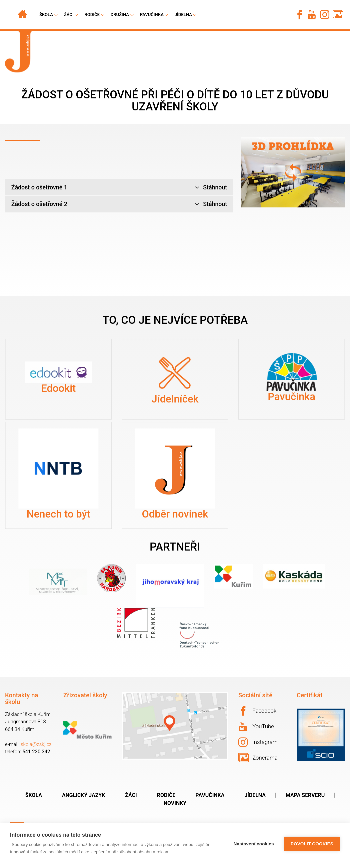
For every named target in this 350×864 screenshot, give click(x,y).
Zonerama (258, 757)
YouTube (256, 726)
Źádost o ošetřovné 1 (119, 187)
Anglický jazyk (83, 795)
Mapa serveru (305, 795)
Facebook (257, 711)
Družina (120, 14)
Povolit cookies (312, 843)
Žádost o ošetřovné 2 (119, 204)
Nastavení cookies (254, 843)
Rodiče (92, 14)
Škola (33, 795)
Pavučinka (152, 14)
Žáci (131, 795)
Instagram (258, 742)
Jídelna (183, 14)
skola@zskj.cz (36, 744)
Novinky (175, 803)
